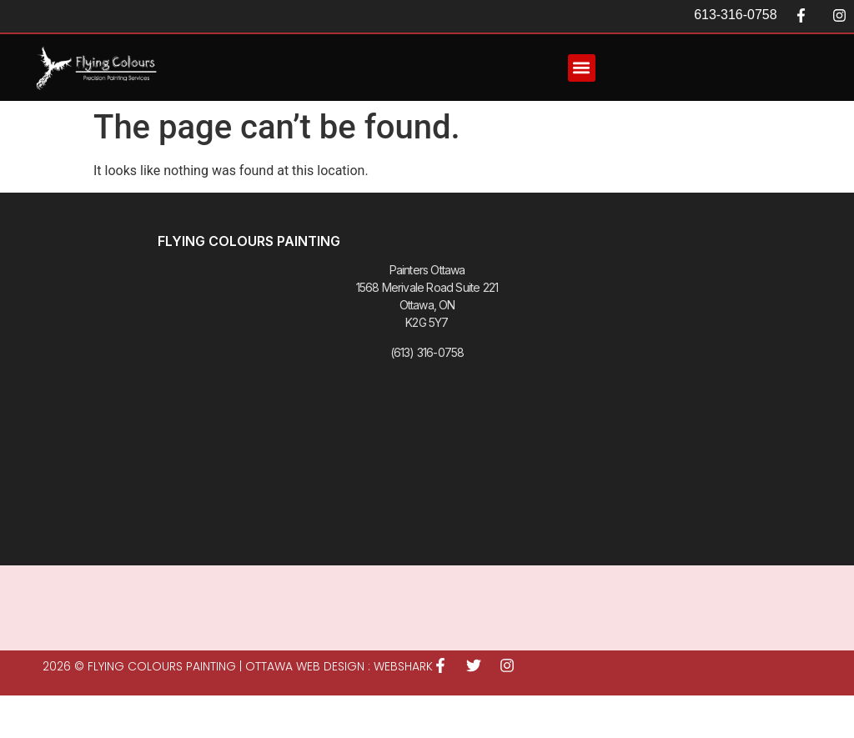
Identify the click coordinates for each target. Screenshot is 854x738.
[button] (581, 68)
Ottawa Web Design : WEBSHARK (339, 666)
